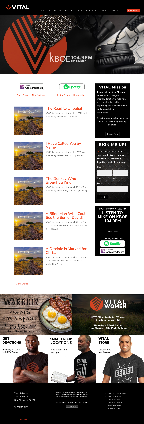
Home (43, 10)
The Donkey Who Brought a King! (61, 180)
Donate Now (112, 134)
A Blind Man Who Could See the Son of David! (67, 215)
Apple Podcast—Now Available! (31, 95)
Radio (78, 10)
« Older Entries (21, 283)
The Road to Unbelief (64, 108)
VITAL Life (52, 10)
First (98, 178)
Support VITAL (133, 10)
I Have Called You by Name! (63, 145)
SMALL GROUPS (64, 10)
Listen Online (112, 231)
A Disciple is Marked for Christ (66, 250)
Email (100, 183)
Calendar (104, 10)
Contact (114, 10)
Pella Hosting (23, 419)
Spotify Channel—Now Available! (72, 95)
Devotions (90, 10)
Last (114, 178)
